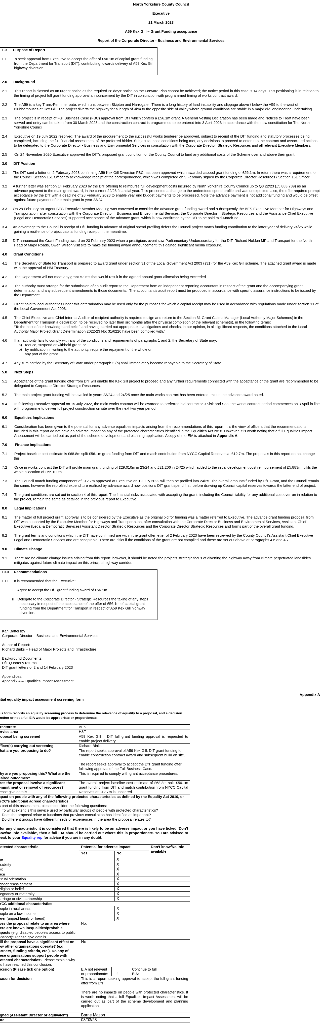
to (68, 59)
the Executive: (63, 581)
